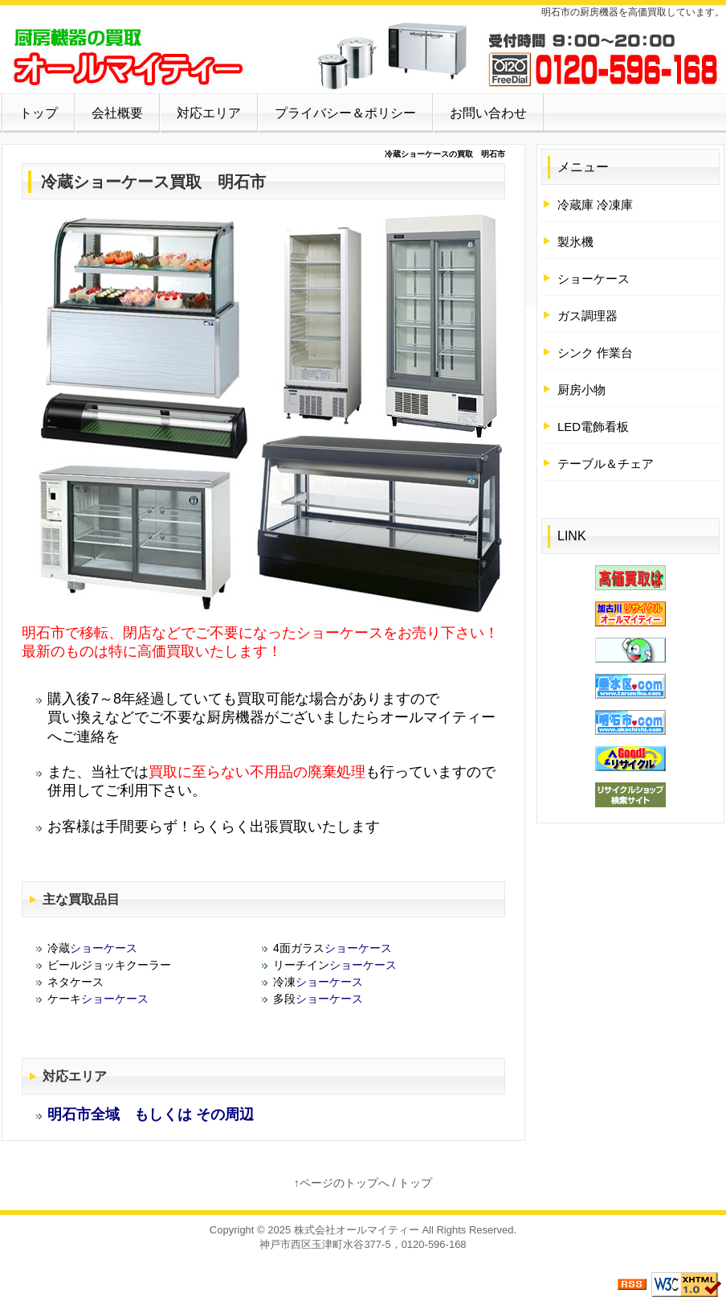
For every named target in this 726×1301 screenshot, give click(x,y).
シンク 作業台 (595, 352)
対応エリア (209, 113)
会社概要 (117, 113)
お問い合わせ (488, 113)
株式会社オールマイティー (356, 1230)
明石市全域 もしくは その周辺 (150, 1114)
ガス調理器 (587, 315)
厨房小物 (581, 389)
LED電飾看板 (593, 426)
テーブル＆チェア (605, 463)
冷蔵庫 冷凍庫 (595, 204)
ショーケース (121, 182)
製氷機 (575, 241)
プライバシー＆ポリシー (345, 113)
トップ (38, 113)
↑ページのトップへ (342, 1182)
